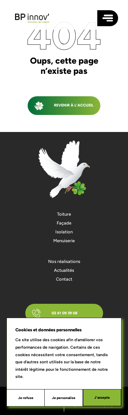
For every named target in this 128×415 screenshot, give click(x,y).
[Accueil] (32, 18)
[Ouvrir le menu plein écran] (107, 18)
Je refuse (25, 398)
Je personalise (63, 398)
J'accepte (102, 397)
